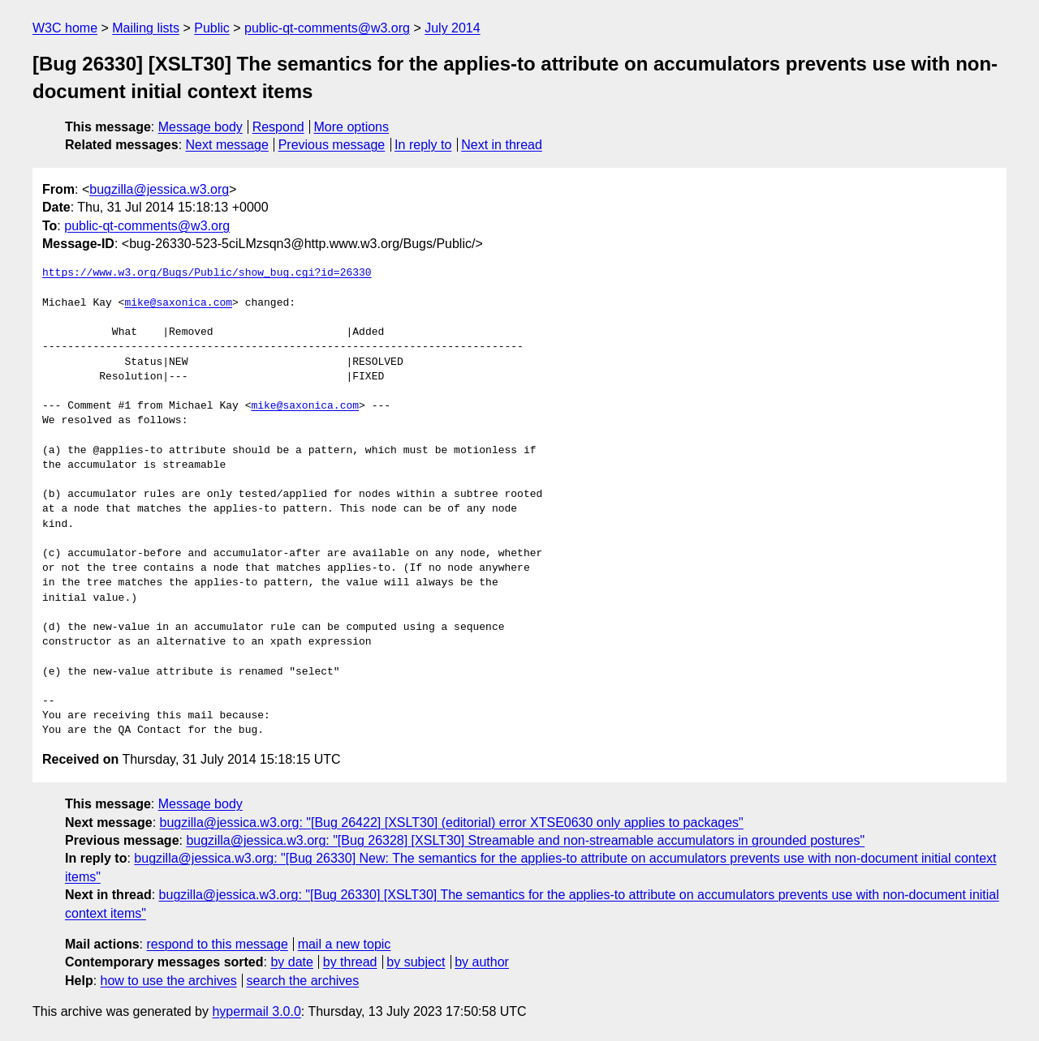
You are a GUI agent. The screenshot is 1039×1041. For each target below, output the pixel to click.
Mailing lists (145, 28)
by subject (415, 962)
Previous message (332, 145)
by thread (350, 962)
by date (291, 962)
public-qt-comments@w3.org (327, 28)
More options (352, 127)
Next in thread (501, 145)
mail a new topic (344, 944)
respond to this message (216, 944)
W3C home (64, 28)
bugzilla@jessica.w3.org (159, 189)
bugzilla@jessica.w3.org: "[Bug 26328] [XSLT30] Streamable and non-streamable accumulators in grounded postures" (525, 840)
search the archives (303, 980)
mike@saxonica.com (178, 303)
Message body (200, 127)
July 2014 (453, 28)
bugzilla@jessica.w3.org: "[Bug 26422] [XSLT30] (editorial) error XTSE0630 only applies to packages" (452, 822)
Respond (278, 127)
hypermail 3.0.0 (256, 1011)
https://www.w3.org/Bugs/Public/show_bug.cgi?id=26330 (207, 273)
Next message (227, 145)
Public (212, 28)
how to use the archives (169, 980)
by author (482, 962)
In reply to (422, 145)
